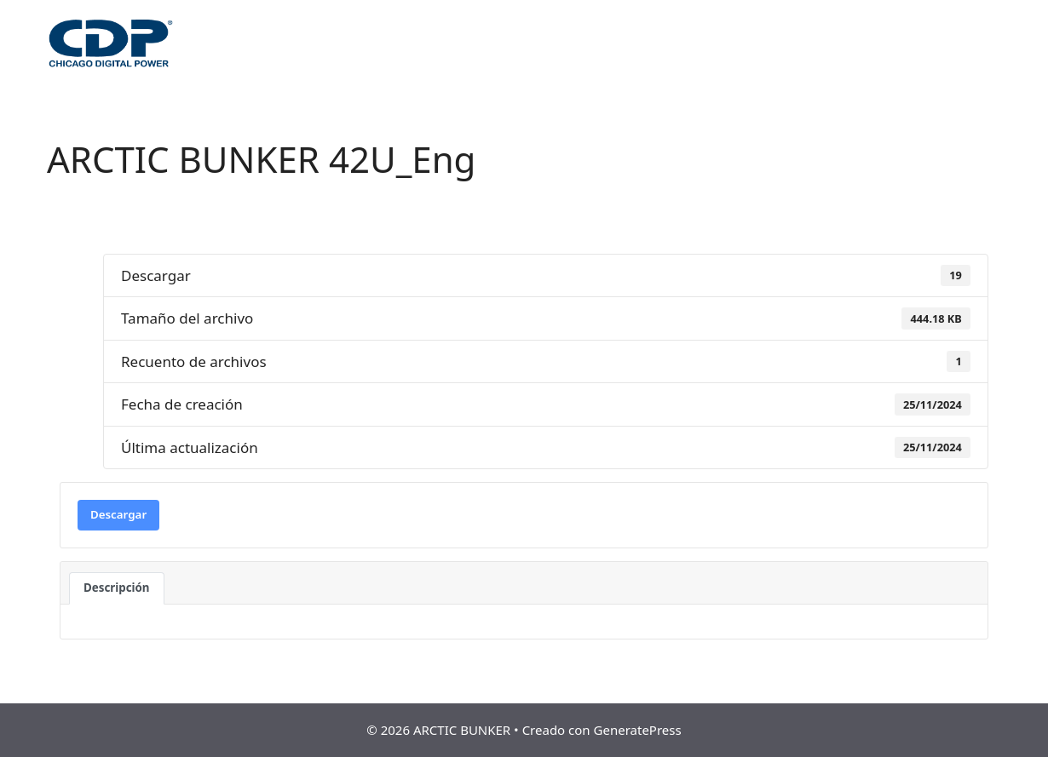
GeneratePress (638, 729)
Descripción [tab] (116, 587)
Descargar (118, 514)
